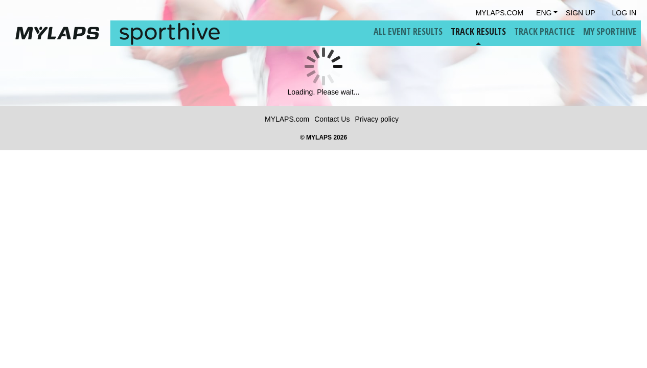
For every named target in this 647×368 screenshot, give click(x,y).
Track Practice (544, 31)
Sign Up (580, 13)
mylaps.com (499, 13)
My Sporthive (610, 31)
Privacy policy (377, 119)
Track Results (478, 31)
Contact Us (332, 119)
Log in (624, 13)
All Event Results (408, 31)
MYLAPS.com (287, 119)
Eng (543, 13)
